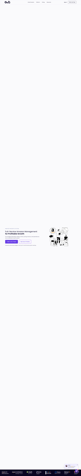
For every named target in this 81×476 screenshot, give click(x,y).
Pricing (43, 2)
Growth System (31, 2)
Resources (49, 2)
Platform (38, 2)
